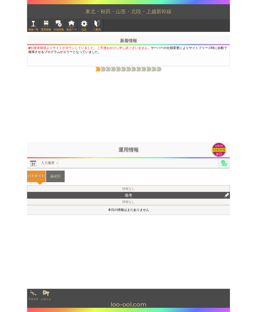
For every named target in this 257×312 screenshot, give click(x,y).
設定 (84, 29)
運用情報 (46, 29)
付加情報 (59, 29)
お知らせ (46, 299)
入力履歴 (48, 163)
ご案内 (97, 29)
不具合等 (33, 299)
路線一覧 (33, 29)
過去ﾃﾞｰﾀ (71, 29)
